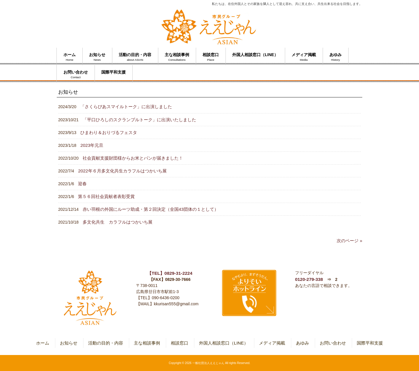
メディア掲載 (272, 342)
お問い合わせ (333, 342)
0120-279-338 (309, 279)
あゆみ (302, 342)
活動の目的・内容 (105, 342)
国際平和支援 (370, 342)
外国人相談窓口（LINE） (223, 342)
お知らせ (68, 342)
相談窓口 (179, 342)
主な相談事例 (147, 342)
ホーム (42, 342)
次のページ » (349, 240)
